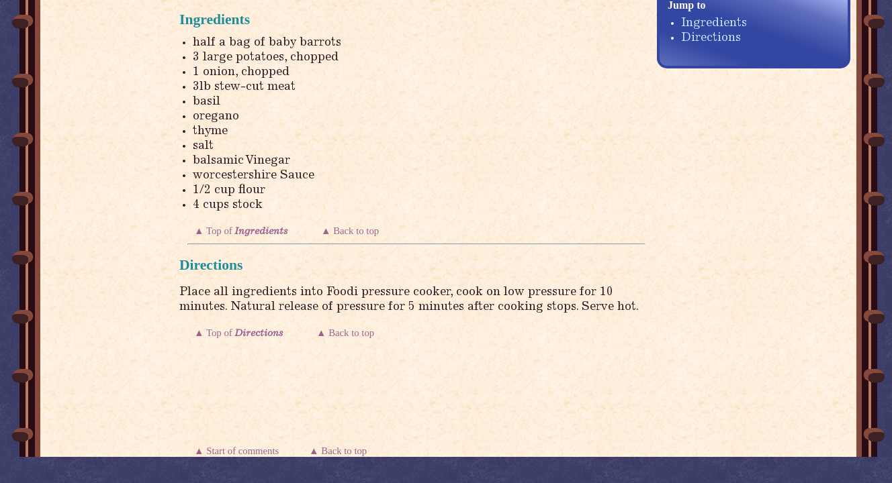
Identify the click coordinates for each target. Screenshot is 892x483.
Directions (711, 38)
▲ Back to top (351, 230)
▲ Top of (244, 231)
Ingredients (714, 23)
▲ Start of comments (239, 450)
